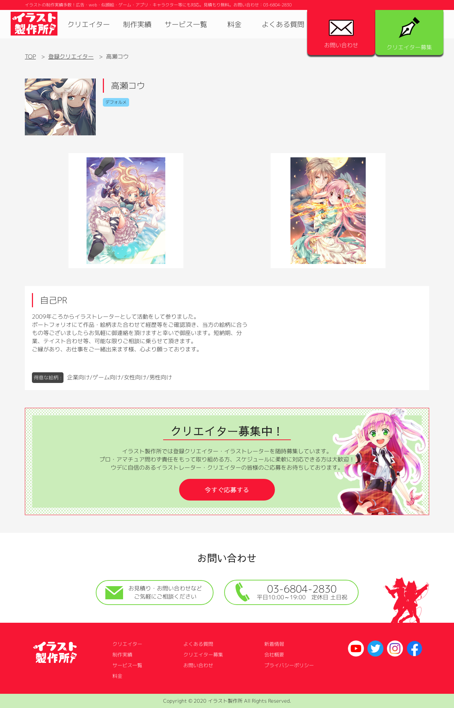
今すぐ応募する (227, 489)
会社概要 (274, 654)
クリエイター (88, 24)
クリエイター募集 (409, 34)
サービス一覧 (186, 24)
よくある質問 (283, 24)
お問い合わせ (341, 34)
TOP (30, 56)
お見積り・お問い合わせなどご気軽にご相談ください (153, 592)
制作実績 (137, 24)
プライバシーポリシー (289, 665)
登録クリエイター (71, 56)
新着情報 (274, 644)
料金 (234, 24)
